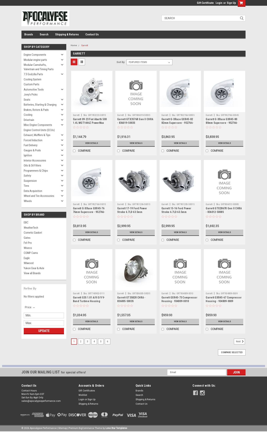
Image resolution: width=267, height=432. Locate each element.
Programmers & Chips (36, 170)
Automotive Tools (34, 89)
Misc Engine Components (38, 125)
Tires (26, 185)
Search (44, 34)
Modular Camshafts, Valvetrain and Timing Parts (39, 67)
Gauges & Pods (32, 150)
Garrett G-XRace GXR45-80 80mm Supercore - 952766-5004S (222, 123)
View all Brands (32, 273)
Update (44, 331)
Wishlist (83, 395)
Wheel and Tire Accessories (39, 196)
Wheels (28, 201)
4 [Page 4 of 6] (94, 341)
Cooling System (32, 79)
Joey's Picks (31, 94)
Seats (27, 99)
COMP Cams (31, 253)
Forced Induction (33, 140)
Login (219, 2)
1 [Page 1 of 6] (74, 341)
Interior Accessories (35, 160)
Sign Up (231, 2)
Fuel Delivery (30, 145)
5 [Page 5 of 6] (101, 341)
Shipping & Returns (67, 34)
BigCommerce (86, 428)
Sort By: (121, 62)
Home (74, 45)
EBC (26, 222)
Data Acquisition (33, 191)
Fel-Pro (28, 243)
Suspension (30, 181)
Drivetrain (29, 120)
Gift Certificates (87, 390)
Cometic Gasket (33, 232)
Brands (28, 34)
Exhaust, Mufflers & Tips (37, 135)
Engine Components (35, 54)
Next (240, 341)
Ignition (28, 155)
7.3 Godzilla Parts (33, 74)
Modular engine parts (35, 60)
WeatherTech (31, 227)
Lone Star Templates (116, 428)
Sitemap (62, 428)
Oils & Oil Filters (32, 165)
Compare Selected (231, 352)
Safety (27, 175)
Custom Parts (31, 84)
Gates (27, 238)
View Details (92, 143)
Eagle (27, 258)
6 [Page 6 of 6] (107, 341)
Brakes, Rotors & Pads (36, 110)
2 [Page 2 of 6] (80, 341)
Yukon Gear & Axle (34, 268)
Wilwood (29, 263)
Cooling (28, 115)
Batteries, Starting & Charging (40, 104)
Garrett (84, 45)
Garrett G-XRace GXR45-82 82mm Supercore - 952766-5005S (177, 123)
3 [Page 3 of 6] (87, 341)
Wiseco (28, 248)
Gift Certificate (205, 2)
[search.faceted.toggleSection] (30, 307)
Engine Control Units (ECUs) (39, 130)
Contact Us (92, 34)
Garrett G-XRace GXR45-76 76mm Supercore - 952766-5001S (89, 212)
